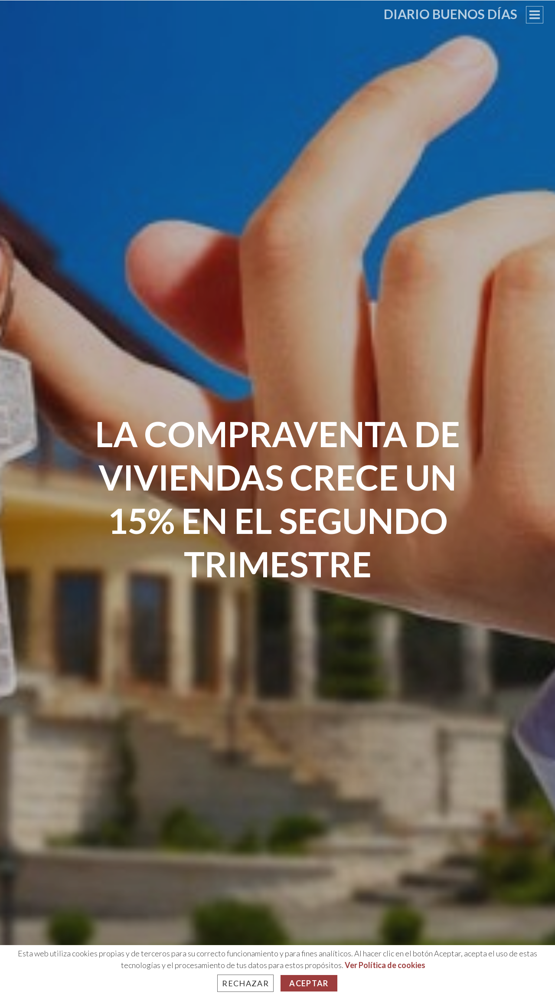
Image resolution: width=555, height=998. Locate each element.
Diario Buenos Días (450, 14)
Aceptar (308, 983)
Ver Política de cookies (385, 965)
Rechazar (245, 983)
